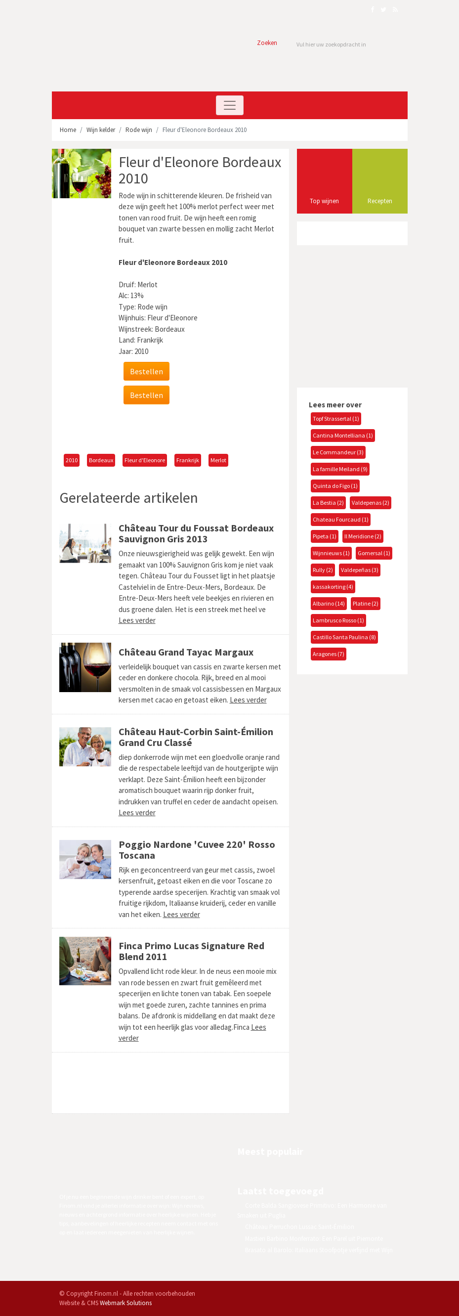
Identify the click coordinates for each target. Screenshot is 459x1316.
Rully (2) (323, 569)
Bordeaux (101, 460)
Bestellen (146, 371)
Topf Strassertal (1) (336, 418)
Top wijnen (324, 201)
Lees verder (137, 620)
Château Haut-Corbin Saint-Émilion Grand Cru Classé (196, 736)
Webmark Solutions (126, 1303)
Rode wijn (138, 130)
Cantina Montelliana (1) (343, 435)
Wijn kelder (100, 130)
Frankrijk (187, 460)
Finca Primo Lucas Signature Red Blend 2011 (191, 951)
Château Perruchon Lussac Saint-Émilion (299, 1227)
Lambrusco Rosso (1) (338, 620)
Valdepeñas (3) (359, 569)
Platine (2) (365, 603)
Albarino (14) (329, 603)
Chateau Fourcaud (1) (341, 519)
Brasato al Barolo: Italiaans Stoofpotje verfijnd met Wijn (319, 1250)
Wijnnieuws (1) (331, 553)
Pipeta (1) (324, 536)
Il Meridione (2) (362, 536)
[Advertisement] (175, 429)
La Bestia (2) (328, 502)
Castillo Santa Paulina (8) (344, 637)
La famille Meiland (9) (340, 469)
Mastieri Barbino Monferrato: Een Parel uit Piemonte (314, 1238)
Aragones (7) (328, 654)
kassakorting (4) (333, 586)
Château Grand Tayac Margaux (186, 652)
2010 (72, 460)
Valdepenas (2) (370, 502)
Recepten (380, 201)
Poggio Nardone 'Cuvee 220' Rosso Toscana (197, 849)
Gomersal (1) (374, 553)
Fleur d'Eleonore (145, 460)
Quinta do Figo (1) (335, 485)
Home (68, 130)
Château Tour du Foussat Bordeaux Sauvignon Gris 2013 (196, 533)
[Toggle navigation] (230, 105)
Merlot (218, 460)
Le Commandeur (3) (338, 452)
